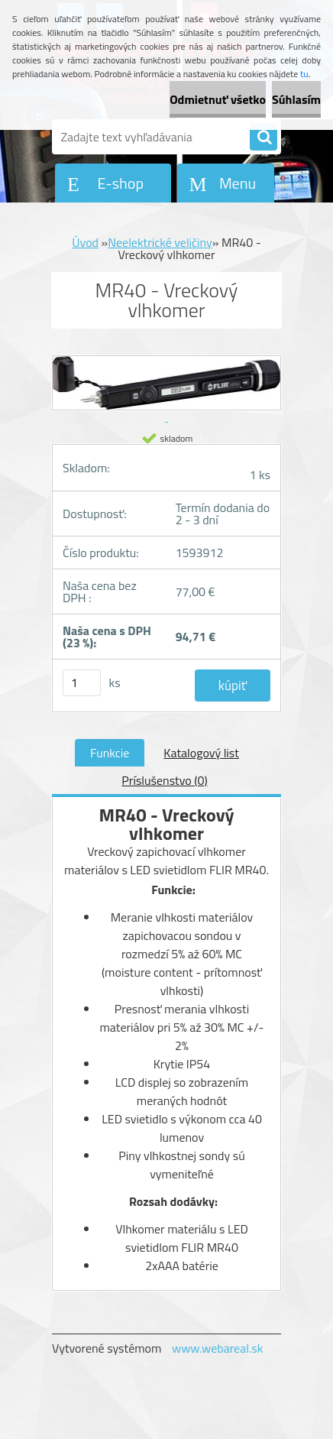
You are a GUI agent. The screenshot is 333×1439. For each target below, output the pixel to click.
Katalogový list (201, 753)
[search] (263, 137)
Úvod (85, 242)
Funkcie (109, 753)
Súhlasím (296, 99)
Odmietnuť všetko (218, 99)
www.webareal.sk (217, 1348)
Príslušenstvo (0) (164, 780)
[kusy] (82, 682)
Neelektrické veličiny (160, 242)
